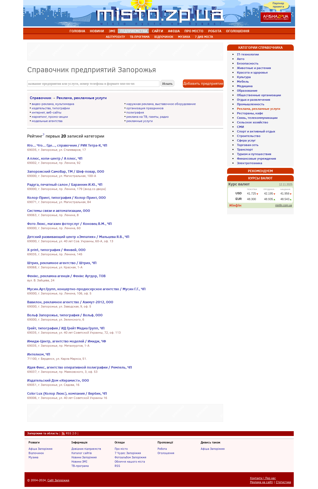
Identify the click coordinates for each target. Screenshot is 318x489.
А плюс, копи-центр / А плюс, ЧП (54, 158)
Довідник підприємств (86, 449)
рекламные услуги (139, 121)
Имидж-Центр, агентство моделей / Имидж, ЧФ (66, 341)
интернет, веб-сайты (46, 112)
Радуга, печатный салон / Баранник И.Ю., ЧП (64, 184)
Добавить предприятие (203, 83)
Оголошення (166, 453)
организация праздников (144, 108)
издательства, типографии (51, 108)
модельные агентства (47, 121)
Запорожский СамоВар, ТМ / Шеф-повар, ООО (65, 171)
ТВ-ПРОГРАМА (140, 37)
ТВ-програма (80, 466)
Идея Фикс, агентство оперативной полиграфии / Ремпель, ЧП (79, 367)
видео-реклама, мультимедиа (53, 104)
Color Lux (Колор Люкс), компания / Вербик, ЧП (67, 393)
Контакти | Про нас (263, 478)
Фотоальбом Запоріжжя (130, 457)
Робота (162, 449)
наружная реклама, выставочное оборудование (161, 104)
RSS (117, 466)
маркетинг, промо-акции (50, 117)
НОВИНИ (97, 31)
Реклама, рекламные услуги (82, 97)
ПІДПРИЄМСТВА (133, 31)
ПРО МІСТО (193, 31)
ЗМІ (112, 31)
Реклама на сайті (261, 482)
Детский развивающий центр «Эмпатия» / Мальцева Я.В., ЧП (78, 236)
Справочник (40, 97)
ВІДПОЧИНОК (163, 37)
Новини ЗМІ (79, 461)
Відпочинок (36, 453)
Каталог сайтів (81, 453)
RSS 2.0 (71, 433)
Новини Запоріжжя (84, 457)
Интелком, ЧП (38, 354)
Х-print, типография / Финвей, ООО (56, 249)
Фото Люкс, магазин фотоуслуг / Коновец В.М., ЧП (69, 223)
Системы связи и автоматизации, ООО (58, 210)
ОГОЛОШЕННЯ (237, 31)
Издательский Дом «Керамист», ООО (58, 380)
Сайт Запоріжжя (58, 480)
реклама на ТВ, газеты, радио (147, 117)
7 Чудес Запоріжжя (128, 453)
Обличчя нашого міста (130, 461)
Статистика (283, 482)
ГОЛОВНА (77, 31)
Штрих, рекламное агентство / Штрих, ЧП (61, 262)
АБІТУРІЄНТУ (115, 37)
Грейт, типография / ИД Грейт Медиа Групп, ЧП (65, 328)
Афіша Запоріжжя (41, 449)
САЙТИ (157, 31)
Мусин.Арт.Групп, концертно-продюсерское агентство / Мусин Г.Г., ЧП (86, 288)
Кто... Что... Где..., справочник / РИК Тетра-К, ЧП (67, 145)
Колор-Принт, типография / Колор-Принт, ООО (66, 197)
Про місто (121, 449)
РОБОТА (214, 31)
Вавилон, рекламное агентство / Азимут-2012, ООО (70, 302)
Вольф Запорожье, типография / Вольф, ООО (65, 315)
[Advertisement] (125, 51)
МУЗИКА (184, 37)
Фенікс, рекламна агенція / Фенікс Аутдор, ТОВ (66, 275)
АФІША (174, 31)
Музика (33, 457)
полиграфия (135, 112)
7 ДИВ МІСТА (204, 37)
